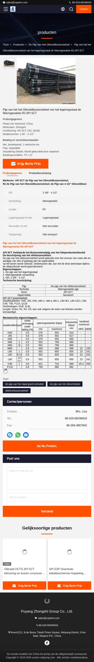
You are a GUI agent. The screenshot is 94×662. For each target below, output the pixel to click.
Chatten (83, 9)
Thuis (6, 44)
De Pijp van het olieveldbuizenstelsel (49, 44)
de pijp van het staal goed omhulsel (24, 384)
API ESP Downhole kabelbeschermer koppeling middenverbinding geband (66, 571)
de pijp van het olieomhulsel (65, 384)
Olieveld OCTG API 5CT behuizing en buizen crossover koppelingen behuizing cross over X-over (23, 571)
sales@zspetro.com (15, 2)
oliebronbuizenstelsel (16, 390)
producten (18, 44)
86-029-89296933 (80, 2)
